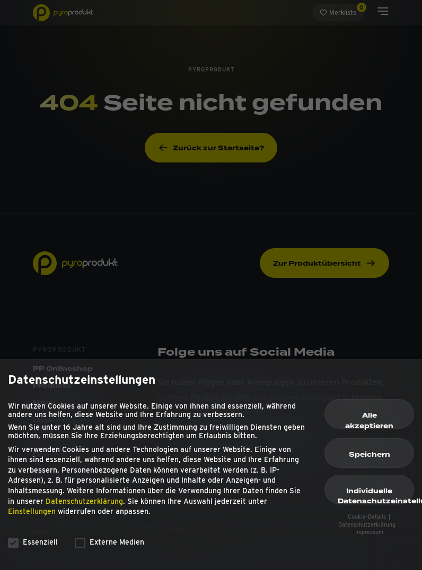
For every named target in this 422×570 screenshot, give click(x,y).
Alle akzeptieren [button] (369, 425)
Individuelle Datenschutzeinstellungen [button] (376, 500)
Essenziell (33, 546)
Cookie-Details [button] (368, 522)
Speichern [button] (369, 459)
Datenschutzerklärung (84, 506)
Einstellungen (32, 516)
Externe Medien (109, 546)
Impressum (369, 537)
